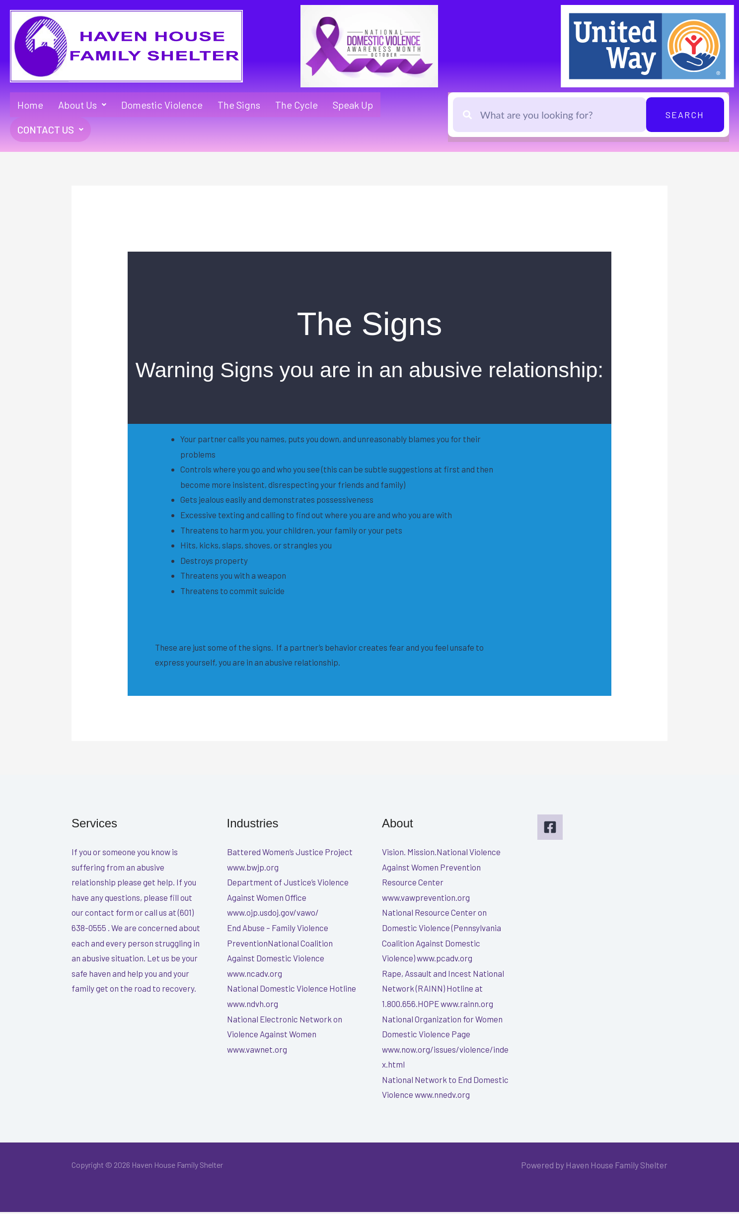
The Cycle (296, 105)
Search (684, 114)
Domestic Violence (162, 105)
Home (30, 105)
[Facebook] (550, 829)
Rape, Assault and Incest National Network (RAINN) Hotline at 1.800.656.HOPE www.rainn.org (443, 990)
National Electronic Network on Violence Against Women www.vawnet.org (284, 1036)
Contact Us (51, 130)
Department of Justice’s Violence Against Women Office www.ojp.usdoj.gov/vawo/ (288, 899)
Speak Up (353, 105)
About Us (82, 105)
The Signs (239, 105)
